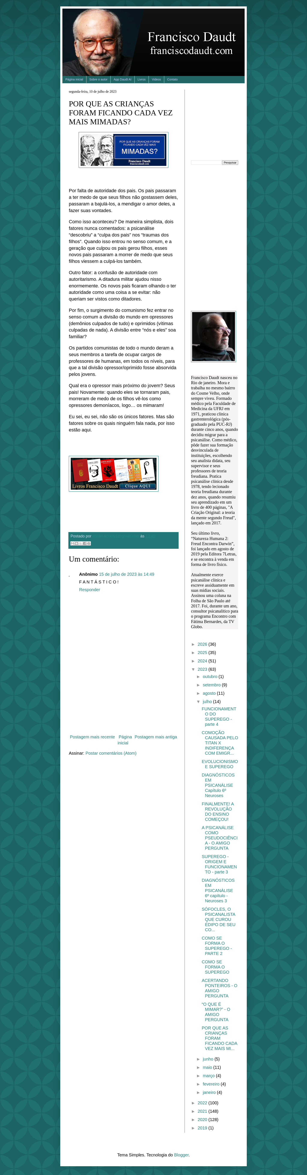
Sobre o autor (98, 79)
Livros (142, 79)
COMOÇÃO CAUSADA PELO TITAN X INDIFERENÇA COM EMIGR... (220, 743)
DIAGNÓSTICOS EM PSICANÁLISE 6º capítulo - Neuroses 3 (218, 890)
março (209, 1075)
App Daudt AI (122, 79)
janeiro (210, 1092)
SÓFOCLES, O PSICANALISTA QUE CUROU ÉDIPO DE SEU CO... (218, 919)
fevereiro (212, 1084)
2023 (203, 669)
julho (208, 701)
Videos (156, 79)
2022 (203, 1103)
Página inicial (74, 79)
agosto (210, 693)
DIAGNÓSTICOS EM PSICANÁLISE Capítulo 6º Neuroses (218, 785)
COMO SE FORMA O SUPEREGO (215, 966)
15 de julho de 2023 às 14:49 (126, 574)
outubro (210, 676)
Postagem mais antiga (156, 737)
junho (209, 1059)
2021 (203, 1111)
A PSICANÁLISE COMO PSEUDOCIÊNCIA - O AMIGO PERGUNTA (220, 838)
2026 (203, 644)
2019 (203, 1128)
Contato (172, 79)
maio (208, 1067)
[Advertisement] (123, 695)
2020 (203, 1119)
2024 (203, 661)
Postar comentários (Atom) (111, 753)
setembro (212, 685)
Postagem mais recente (92, 737)
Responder (89, 589)
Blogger (181, 1155)
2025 (203, 652)
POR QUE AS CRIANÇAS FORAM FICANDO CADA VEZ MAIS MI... (219, 1038)
